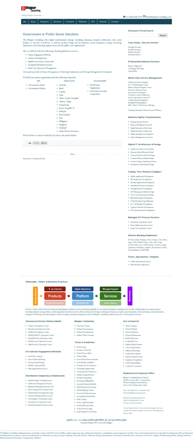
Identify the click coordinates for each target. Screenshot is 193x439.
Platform (83, 21)
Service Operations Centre (137, 97)
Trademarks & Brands (133, 353)
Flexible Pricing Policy (84, 378)
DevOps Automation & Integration (142, 210)
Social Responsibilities (133, 363)
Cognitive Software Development (141, 207)
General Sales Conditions (85, 362)
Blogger (109, 422)
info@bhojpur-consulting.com (158, 16)
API (93, 21)
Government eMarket (36, 88)
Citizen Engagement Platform (39, 54)
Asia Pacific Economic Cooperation (98, 92)
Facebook (146, 408)
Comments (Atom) (38, 158)
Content (70, 21)
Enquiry (145, 82)
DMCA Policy (82, 399)
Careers (115, 21)
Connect (155, 239)
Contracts (157, 245)
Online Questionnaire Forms (140, 261)
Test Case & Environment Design (141, 195)
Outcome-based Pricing (36, 362)
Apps (130, 242)
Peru (61, 118)
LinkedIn (139, 410)
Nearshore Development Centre (39, 329)
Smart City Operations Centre (141, 228)
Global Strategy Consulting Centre (40, 380)
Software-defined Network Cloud (141, 152)
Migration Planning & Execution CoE (41, 386)
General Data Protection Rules (87, 359)
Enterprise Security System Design (142, 164)
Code (151, 242)
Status (162, 410)
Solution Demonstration (85, 329)
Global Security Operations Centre (40, 341)
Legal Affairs (132, 71)
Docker (150, 410)
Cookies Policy (82, 356)
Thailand (62, 127)
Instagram (153, 408)
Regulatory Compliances (133, 360)
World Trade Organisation (95, 86)
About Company (131, 326)
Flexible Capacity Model (36, 365)
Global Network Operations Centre (40, 338)
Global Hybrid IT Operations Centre (41, 335)
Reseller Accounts (134, 49)
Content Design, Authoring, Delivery (143, 161)
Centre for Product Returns (86, 393)
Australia (62, 85)
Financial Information (133, 335)
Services (57, 21)
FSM (142, 250)
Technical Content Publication (139, 95)
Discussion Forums (83, 326)
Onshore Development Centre (38, 326)
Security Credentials (84, 350)
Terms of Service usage (84, 408)
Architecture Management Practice (40, 383)
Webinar (158, 110)
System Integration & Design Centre (40, 389)
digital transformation (58, 40)
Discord (134, 410)
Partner (103, 21)
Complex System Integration (138, 100)
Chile (61, 95)
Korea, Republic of (66, 108)
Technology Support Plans (86, 368)
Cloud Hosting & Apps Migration (142, 201)
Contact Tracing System (37, 58)
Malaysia (62, 111)
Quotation (131, 247)
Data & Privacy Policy (84, 353)
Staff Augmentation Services (37, 368)
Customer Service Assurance (86, 365)
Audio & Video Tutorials (85, 335)
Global (140, 242)
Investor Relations (131, 332)
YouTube (135, 408)
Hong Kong (64, 105)
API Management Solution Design (142, 192)
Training (131, 110)
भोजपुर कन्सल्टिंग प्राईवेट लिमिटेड (93, 420)
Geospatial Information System (40, 64)
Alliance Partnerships (132, 350)
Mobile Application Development (141, 176)
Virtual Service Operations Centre (40, 402)
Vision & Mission (131, 329)
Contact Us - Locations (133, 366)
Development (141, 92)
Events (151, 110)
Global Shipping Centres (85, 390)
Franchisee (140, 247)
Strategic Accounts (134, 47)
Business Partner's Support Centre (140, 87)
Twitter (141, 408)
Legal (164, 245)
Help (137, 239)
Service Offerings (148, 105)
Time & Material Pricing (36, 359)
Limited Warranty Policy (85, 405)
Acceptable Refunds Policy (86, 396)
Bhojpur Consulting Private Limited (135, 377)
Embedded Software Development (142, 185)
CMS (135, 242)
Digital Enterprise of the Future (141, 128)
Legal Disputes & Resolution (87, 411)
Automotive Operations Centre (141, 222)
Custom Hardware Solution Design (142, 155)
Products (44, 21)
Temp (160, 242)
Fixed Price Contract (35, 356)
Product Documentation (85, 332)
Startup (125, 413)
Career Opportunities (133, 347)
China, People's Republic (69, 98)
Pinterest (160, 408)
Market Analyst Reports (133, 344)
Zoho (136, 245)
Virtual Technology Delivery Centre (40, 396)
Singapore (63, 124)
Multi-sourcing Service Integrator (141, 134)
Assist (149, 239)
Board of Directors (131, 338)
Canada (62, 91)
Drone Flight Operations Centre (141, 225)
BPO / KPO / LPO (135, 105)
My (24, 21)
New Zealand (64, 114)
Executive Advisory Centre (137, 90)
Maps (130, 408)
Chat (160, 239)
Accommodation (133, 250)
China (150, 245)
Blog (158, 410)
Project (145, 242)
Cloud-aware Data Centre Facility (142, 149)
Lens (140, 245)
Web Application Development (141, 179)
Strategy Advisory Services (139, 122)
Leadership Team (131, 341)
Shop (33, 21)
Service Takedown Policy (85, 402)
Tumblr (125, 410)
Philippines (63, 121)
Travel (164, 247)
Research (131, 92)
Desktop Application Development (142, 182)
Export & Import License (134, 356)
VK (130, 410)
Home (72, 154)
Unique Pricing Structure (85, 375)
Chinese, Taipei (65, 101)
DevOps (131, 239)
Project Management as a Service (141, 137)
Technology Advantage (136, 68)
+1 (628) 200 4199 (134, 16)
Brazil (61, 88)
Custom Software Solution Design (142, 158)
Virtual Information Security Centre (40, 405)
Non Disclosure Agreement (139, 264)
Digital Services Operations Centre (40, 344)
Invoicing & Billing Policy (85, 381)
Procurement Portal (36, 85)
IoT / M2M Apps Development (141, 204)
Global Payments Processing (86, 387)
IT (148, 97)
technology (36, 433)
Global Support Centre (140, 85)
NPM (154, 410)
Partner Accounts (134, 52)
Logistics (148, 247)
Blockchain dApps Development (141, 198)
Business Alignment (135, 66)
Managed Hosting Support (137, 102)
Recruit (131, 245)
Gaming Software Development (141, 188)
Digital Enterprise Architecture (141, 131)
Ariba (130, 413)
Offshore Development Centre (38, 332)
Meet (165, 239)
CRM (145, 245)
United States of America (69, 131)
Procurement (156, 247)
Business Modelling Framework (141, 125)
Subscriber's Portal (141, 110)
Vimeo (145, 410)
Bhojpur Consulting (35, 40)
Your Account (81, 347)
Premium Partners (134, 54)
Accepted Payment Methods (86, 384)
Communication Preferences (86, 371)
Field (146, 250)
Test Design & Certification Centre (40, 399)
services (57, 433)
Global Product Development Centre (40, 393)
